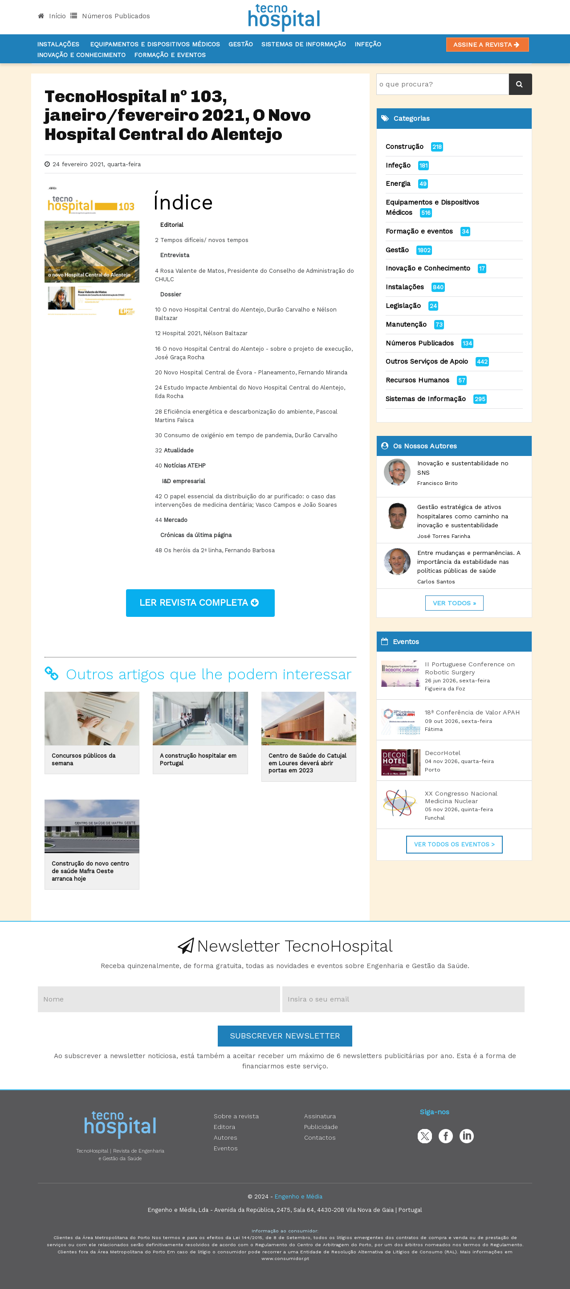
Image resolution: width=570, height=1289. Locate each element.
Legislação (403, 306)
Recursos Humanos (417, 380)
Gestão (240, 44)
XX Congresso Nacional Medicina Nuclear (461, 797)
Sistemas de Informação (426, 399)
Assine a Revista (487, 44)
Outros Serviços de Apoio (427, 361)
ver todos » (454, 603)
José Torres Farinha (443, 536)
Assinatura (320, 1116)
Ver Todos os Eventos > (454, 844)
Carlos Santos (436, 582)
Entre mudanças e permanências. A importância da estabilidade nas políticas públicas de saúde (468, 562)
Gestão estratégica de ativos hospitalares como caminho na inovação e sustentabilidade (462, 516)
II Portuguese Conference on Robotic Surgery (470, 668)
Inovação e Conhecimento (81, 54)
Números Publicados (110, 16)
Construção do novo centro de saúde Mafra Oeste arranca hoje (90, 871)
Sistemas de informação (303, 44)
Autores (225, 1137)
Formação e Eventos (170, 54)
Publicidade (321, 1126)
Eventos (226, 1148)
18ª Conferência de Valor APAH (472, 712)
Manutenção (406, 324)
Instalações (58, 44)
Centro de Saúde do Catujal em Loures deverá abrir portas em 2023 (307, 763)
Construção (404, 147)
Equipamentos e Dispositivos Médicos (155, 44)
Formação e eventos (419, 231)
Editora (224, 1126)
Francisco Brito (437, 483)
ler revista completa (200, 602)
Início (52, 16)
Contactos (320, 1137)
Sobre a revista (236, 1116)
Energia (398, 184)
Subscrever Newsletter (285, 1035)
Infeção (367, 44)
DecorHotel (442, 752)
